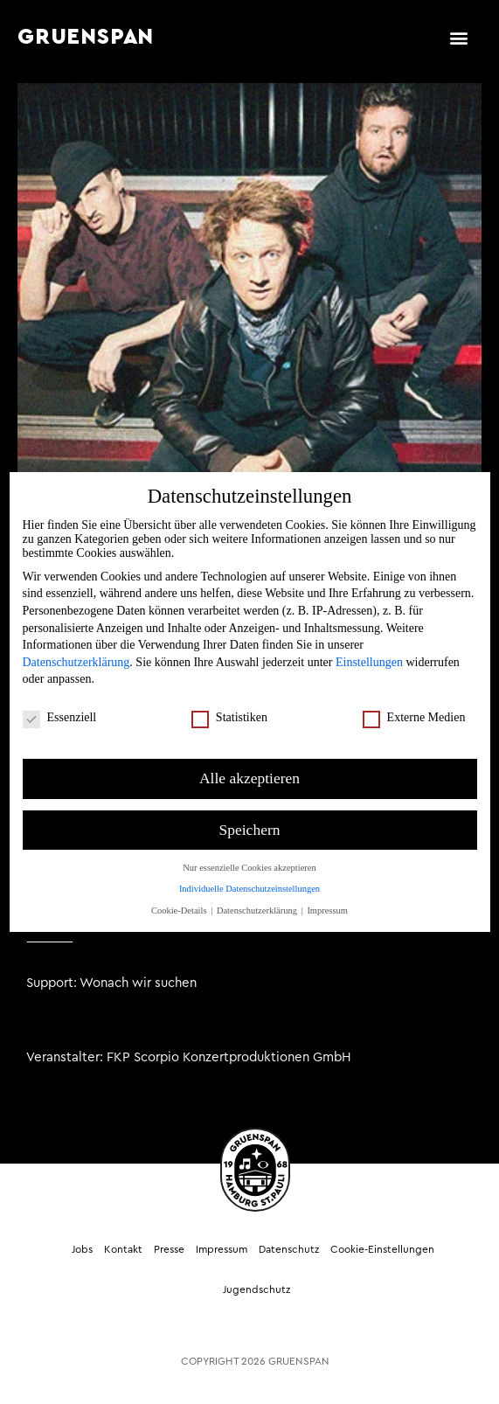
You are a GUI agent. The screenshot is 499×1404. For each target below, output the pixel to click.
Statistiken (229, 706)
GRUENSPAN (85, 37)
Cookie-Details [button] (180, 899)
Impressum (221, 1249)
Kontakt (123, 1249)
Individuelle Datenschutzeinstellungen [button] (249, 877)
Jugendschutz (256, 1289)
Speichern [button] (250, 818)
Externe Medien (414, 706)
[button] (458, 37)
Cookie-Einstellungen (382, 1249)
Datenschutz (289, 1249)
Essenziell (60, 706)
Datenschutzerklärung (76, 650)
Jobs (82, 1249)
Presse (169, 1249)
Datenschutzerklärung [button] (258, 899)
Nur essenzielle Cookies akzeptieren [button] (249, 856)
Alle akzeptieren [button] (249, 766)
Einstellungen (369, 650)
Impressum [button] (327, 899)
